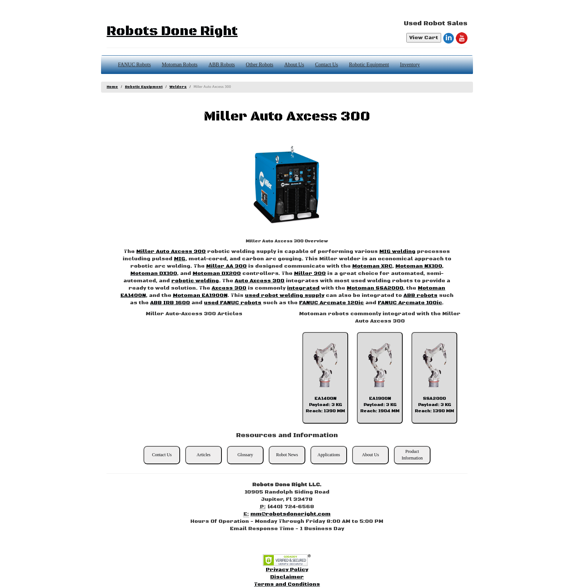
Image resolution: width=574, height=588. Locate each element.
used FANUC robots (232, 302)
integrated (303, 288)
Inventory (410, 64)
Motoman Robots (180, 64)
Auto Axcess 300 (259, 281)
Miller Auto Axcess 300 (171, 251)
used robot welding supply (284, 295)
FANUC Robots (134, 64)
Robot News (287, 454)
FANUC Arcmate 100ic (410, 302)
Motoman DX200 (217, 273)
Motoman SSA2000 (375, 288)
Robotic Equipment (369, 64)
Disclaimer (287, 577)
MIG (179, 259)
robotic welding (195, 281)
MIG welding (397, 251)
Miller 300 (310, 273)
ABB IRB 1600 (170, 302)
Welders (178, 87)
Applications (328, 454)
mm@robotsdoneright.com (290, 514)
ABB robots (420, 295)
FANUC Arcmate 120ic (331, 302)
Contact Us (326, 64)
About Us (294, 64)
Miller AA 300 (226, 266)
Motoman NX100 (418, 266)
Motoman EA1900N (200, 295)
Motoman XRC (372, 266)
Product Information (412, 454)
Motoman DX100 (153, 273)
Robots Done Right (172, 31)
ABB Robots (222, 64)
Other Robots (259, 64)
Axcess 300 (229, 288)
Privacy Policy (287, 569)
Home (112, 87)
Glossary (245, 454)
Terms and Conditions (287, 584)
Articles (203, 454)
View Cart (423, 37)
